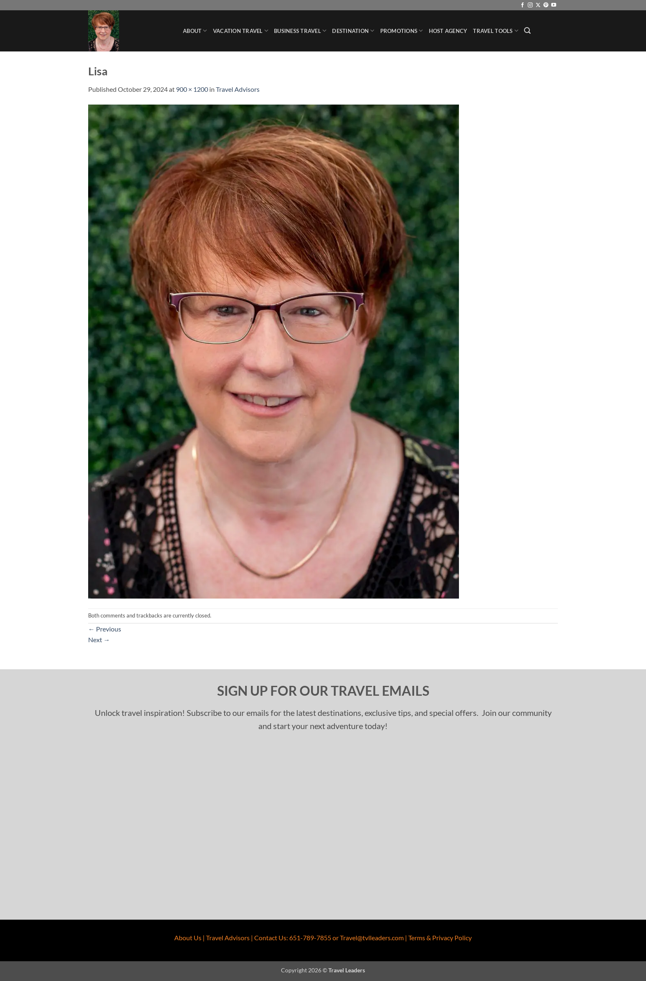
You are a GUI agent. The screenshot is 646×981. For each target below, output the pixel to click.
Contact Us (270, 937)
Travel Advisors (238, 89)
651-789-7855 (310, 937)
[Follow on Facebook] (522, 5)
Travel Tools (495, 31)
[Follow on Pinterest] (545, 5)
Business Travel (300, 31)
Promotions (401, 31)
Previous (104, 629)
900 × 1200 (192, 89)
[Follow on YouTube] (553, 5)
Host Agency (448, 31)
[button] (527, 31)
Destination (353, 31)
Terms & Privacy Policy (440, 937)
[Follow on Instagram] (530, 5)
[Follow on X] (538, 5)
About (195, 31)
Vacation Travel (240, 31)
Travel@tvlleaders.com (372, 937)
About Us (187, 937)
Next (99, 639)
